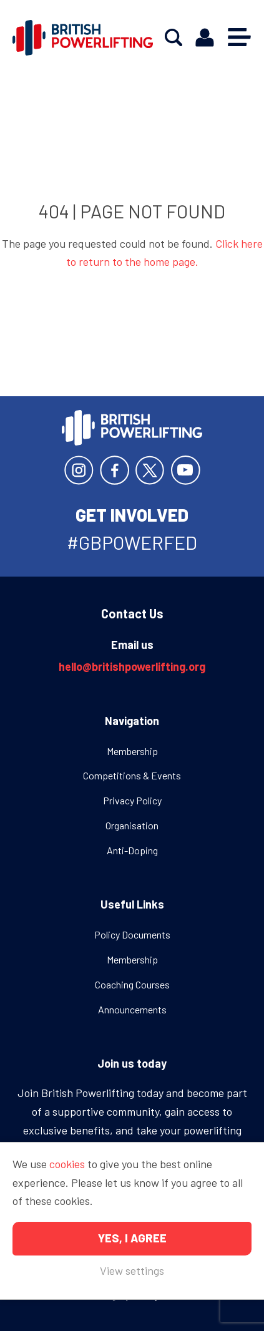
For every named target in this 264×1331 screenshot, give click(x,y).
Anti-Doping (132, 850)
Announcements (132, 1009)
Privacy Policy (132, 800)
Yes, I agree (132, 1238)
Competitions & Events (132, 775)
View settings (132, 1270)
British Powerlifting (82, 37)
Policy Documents (132, 934)
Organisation (132, 825)
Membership (132, 751)
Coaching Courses (132, 984)
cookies (67, 1164)
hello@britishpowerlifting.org (132, 666)
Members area (204, 38)
